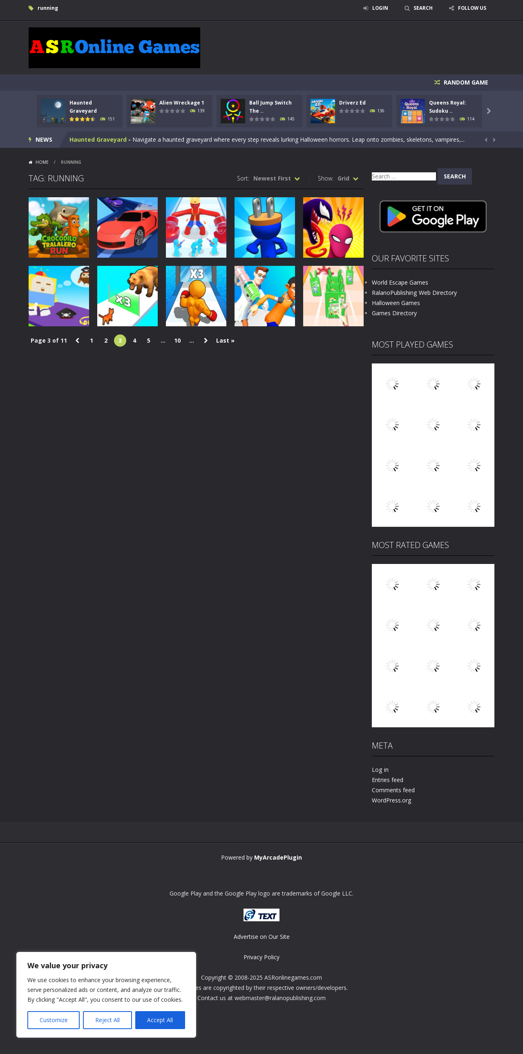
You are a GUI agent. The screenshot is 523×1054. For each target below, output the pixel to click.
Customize (54, 1020)
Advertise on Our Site (262, 936)
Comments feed (393, 790)
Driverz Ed (352, 102)
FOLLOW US (471, 7)
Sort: (243, 178)
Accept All (160, 1020)
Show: (325, 178)
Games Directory (394, 313)
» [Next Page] (206, 340)
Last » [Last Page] (225, 340)
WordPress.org (391, 800)
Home (42, 162)
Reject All (107, 1020)
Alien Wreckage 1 (181, 102)
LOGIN (378, 7)
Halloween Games (396, 303)
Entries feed (387, 780)
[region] (106, 995)
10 (177, 340)
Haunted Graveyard (98, 139)
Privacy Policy (261, 957)
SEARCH (421, 7)
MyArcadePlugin (278, 857)
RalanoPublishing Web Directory (414, 292)
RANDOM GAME (465, 82)
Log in (380, 769)
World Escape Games (400, 282)
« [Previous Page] (77, 340)
